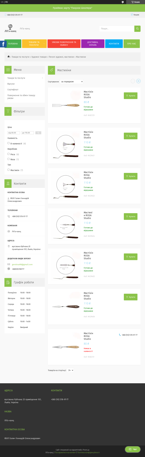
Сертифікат (12, 89)
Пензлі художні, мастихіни (61, 57)
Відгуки (10, 84)
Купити (132, 96)
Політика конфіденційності (88, 453)
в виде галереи (133, 81)
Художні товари (39, 57)
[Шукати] (137, 29)
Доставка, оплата (92, 43)
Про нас (131, 43)
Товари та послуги (34, 43)
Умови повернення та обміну (64, 43)
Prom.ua (86, 450)
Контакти (114, 43)
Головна (13, 43)
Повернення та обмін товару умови (21, 96)
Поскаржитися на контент (65, 453)
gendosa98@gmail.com (22, 264)
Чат (133, 449)
